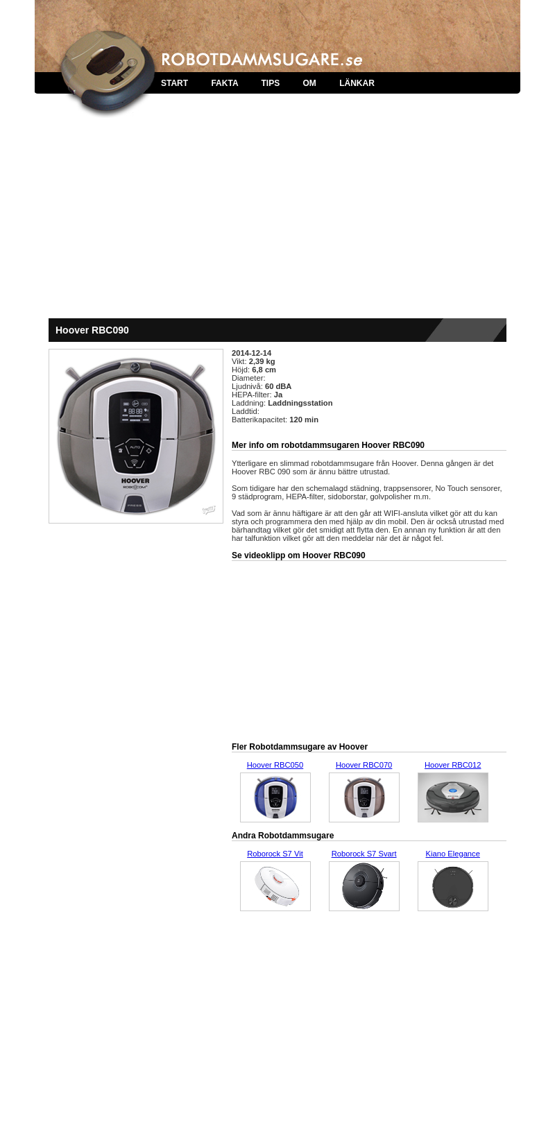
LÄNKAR (357, 83)
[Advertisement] (278, 215)
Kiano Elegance (453, 853)
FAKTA (224, 83)
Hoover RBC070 (364, 765)
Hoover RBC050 (275, 765)
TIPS (270, 83)
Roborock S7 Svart (364, 853)
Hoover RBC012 (453, 765)
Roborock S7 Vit (275, 853)
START (174, 83)
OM (309, 83)
